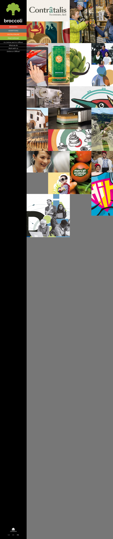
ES (13, 535)
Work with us (13, 50)
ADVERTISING (13, 31)
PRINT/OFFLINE (13, 38)
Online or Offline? (13, 53)
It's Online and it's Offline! (13, 44)
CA (9, 535)
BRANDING (13, 27)
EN (18, 535)
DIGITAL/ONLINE (13, 34)
